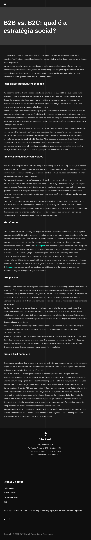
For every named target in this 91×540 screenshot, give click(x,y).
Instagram (41, 245)
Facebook (10, 267)
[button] (9, 488)
